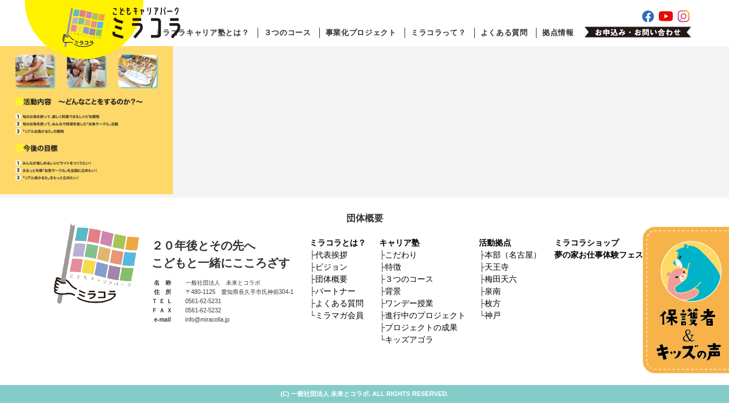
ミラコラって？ (438, 32)
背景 (393, 291)
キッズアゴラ (409, 339)
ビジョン (331, 266)
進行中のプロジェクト (425, 315)
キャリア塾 (399, 242)
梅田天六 (501, 279)
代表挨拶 (331, 254)
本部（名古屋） (513, 254)
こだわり (401, 254)
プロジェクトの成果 (421, 327)
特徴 (393, 266)
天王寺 (497, 266)
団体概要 (331, 279)
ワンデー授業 (409, 303)
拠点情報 (558, 32)
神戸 (493, 315)
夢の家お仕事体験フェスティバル (614, 254)
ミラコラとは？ (337, 242)
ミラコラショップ (586, 242)
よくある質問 (504, 32)
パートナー (335, 291)
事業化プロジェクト (361, 32)
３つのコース (287, 32)
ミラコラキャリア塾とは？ (202, 32)
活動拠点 (495, 242)
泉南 (493, 291)
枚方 (493, 303)
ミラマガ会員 (339, 315)
